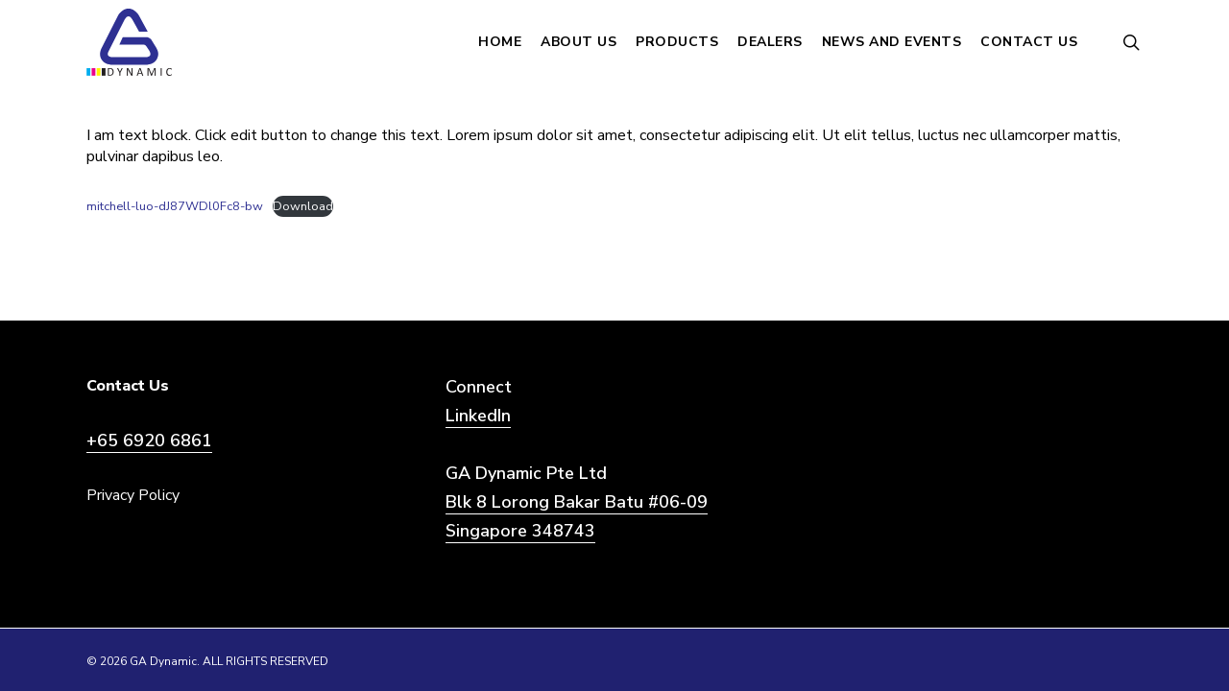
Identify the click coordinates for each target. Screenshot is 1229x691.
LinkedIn (478, 415)
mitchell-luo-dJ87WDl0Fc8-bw (174, 206)
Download (303, 206)
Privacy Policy (133, 495)
